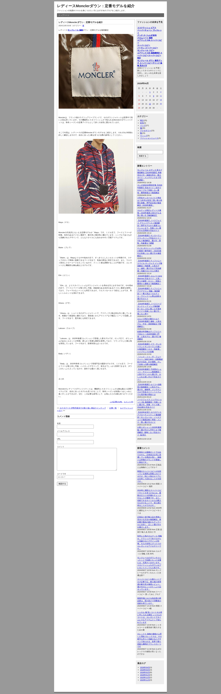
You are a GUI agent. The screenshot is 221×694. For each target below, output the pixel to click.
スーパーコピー (143, 45)
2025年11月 (145, 680)
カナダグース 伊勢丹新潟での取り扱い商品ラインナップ (83, 408)
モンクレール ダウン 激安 (147, 60)
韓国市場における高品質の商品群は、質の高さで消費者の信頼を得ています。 (149, 600)
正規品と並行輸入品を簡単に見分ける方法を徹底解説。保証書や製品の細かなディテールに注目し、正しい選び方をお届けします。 (149, 522)
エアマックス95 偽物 (145, 53)
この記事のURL (116, 402)
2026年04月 (145, 667)
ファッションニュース (149, 138)
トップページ (63, 15)
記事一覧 (113, 408)
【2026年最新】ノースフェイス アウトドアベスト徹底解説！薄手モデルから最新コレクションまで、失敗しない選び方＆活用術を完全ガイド (149, 225)
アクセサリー (145, 130)
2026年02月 (145, 672)
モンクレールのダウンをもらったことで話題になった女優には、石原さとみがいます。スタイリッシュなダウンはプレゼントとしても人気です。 (149, 563)
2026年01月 (145, 675)
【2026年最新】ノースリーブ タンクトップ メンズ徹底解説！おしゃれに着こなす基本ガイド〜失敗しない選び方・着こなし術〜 (149, 309)
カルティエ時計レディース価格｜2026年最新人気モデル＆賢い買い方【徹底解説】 (149, 212)
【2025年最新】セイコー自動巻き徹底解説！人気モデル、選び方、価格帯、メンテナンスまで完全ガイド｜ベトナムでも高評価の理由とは (149, 389)
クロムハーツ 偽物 (145, 38)
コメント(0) (128, 402)
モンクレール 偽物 (75, 30)
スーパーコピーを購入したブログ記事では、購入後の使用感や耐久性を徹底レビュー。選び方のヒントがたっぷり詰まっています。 (149, 584)
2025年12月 (145, 677)
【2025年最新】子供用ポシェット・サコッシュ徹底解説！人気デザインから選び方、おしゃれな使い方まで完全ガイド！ (149, 374)
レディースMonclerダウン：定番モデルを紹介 (96, 6)
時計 (142, 120)
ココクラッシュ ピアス (146, 28)
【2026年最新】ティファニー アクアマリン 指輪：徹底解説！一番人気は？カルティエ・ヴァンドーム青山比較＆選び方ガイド (149, 293)
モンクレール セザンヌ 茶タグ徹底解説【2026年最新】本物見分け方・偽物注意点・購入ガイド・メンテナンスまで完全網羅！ (149, 175)
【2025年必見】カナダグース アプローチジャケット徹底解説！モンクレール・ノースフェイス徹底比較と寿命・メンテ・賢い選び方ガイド (149, 417)
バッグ (143, 125)
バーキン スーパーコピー (147, 48)
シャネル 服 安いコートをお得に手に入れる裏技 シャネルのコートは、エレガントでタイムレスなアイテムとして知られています (149, 617)
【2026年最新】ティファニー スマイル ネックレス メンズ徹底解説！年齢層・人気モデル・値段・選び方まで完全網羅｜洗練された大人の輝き (149, 266)
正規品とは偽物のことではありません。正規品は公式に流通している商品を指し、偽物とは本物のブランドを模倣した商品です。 (149, 457)
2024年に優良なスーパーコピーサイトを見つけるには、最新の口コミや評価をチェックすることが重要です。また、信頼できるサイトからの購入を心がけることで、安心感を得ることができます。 (149, 497)
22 (150, 104)
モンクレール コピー (145, 50)
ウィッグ (143, 136)
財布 (142, 123)
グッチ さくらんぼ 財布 (147, 35)
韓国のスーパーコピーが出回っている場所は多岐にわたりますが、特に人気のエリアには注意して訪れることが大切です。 (149, 476)
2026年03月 (145, 670)
